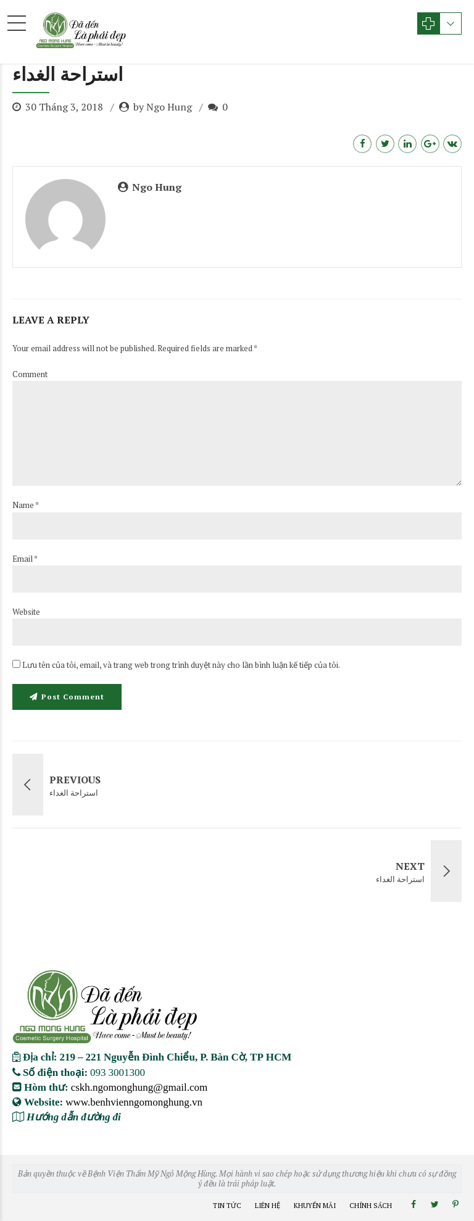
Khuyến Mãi (315, 1205)
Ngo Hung (156, 187)
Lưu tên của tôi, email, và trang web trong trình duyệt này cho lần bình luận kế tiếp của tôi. (181, 664)
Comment (30, 374)
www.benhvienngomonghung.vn (133, 1101)
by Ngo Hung (162, 107)
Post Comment (72, 696)
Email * (25, 558)
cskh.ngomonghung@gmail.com (139, 1086)
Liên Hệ (267, 1205)
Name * (25, 504)
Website (26, 611)
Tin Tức (227, 1205)
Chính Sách (370, 1205)
